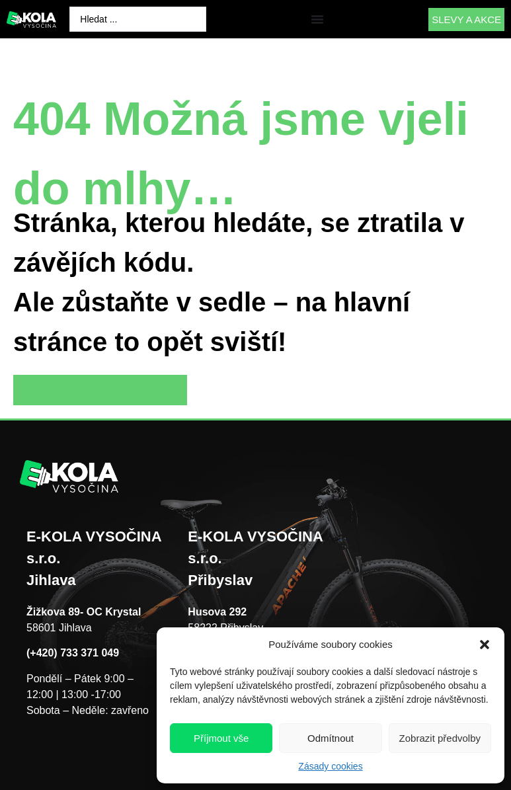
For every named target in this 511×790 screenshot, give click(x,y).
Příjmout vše (221, 738)
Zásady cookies (330, 766)
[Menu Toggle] (317, 19)
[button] (484, 644)
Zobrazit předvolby (440, 738)
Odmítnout (330, 738)
